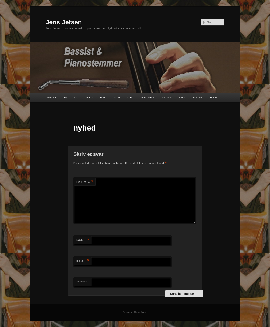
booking (213, 97)
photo (116, 97)
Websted (81, 281)
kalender (167, 97)
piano (130, 97)
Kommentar (84, 182)
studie (182, 97)
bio (76, 97)
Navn (82, 240)
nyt (66, 97)
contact (89, 97)
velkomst (52, 97)
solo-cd (197, 97)
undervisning (147, 97)
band (103, 97)
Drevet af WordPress (135, 312)
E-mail (82, 261)
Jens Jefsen (64, 22)
